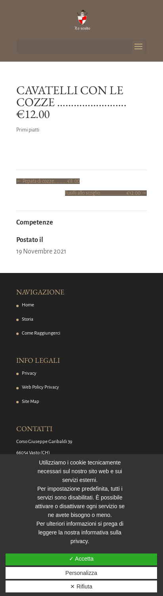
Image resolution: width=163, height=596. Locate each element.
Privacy (29, 373)
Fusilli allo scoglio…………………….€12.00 (106, 193)
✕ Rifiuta (81, 586)
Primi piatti (27, 130)
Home (28, 305)
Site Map (30, 401)
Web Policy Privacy (40, 387)
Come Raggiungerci (41, 333)
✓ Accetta (81, 558)
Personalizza (81, 573)
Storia (27, 319)
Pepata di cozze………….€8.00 (48, 181)
